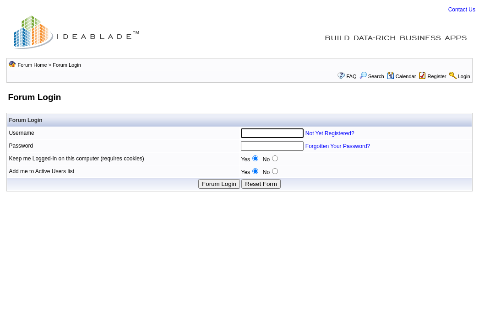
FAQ (351, 76)
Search (371, 76)
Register (437, 76)
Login (464, 76)
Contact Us (461, 9)
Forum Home (32, 65)
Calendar (401, 76)
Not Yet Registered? (329, 133)
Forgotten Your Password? (337, 146)
